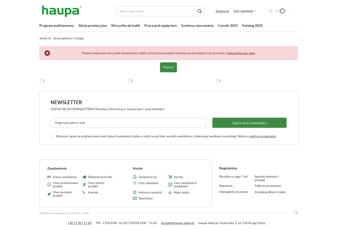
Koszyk (178, 177)
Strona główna (62, 38)
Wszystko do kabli (125, 25)
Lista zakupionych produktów (185, 184)
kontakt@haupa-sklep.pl (177, 223)
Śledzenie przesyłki (100, 177)
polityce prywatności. (263, 136)
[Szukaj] (200, 11)
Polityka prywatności (268, 186)
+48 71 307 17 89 (79, 223)
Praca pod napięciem (160, 25)
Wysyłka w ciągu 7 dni (233, 176)
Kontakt (93, 192)
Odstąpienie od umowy (233, 192)
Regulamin (225, 186)
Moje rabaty (181, 192)
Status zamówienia (65, 177)
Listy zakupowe (243, 11)
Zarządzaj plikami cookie (270, 192)
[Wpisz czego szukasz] (160, 11)
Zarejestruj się (148, 177)
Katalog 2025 (252, 25)
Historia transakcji (150, 192)
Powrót (168, 67)
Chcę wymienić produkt (62, 194)
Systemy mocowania (197, 25)
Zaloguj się (222, 11)
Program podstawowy (56, 25)
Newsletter (66, 102)
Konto (138, 168)
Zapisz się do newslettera (249, 123)
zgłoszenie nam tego (241, 53)
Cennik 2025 (228, 25)
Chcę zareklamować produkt (65, 184)
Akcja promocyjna (92, 25)
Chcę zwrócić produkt (96, 184)
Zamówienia (57, 168)
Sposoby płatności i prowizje (267, 178)
